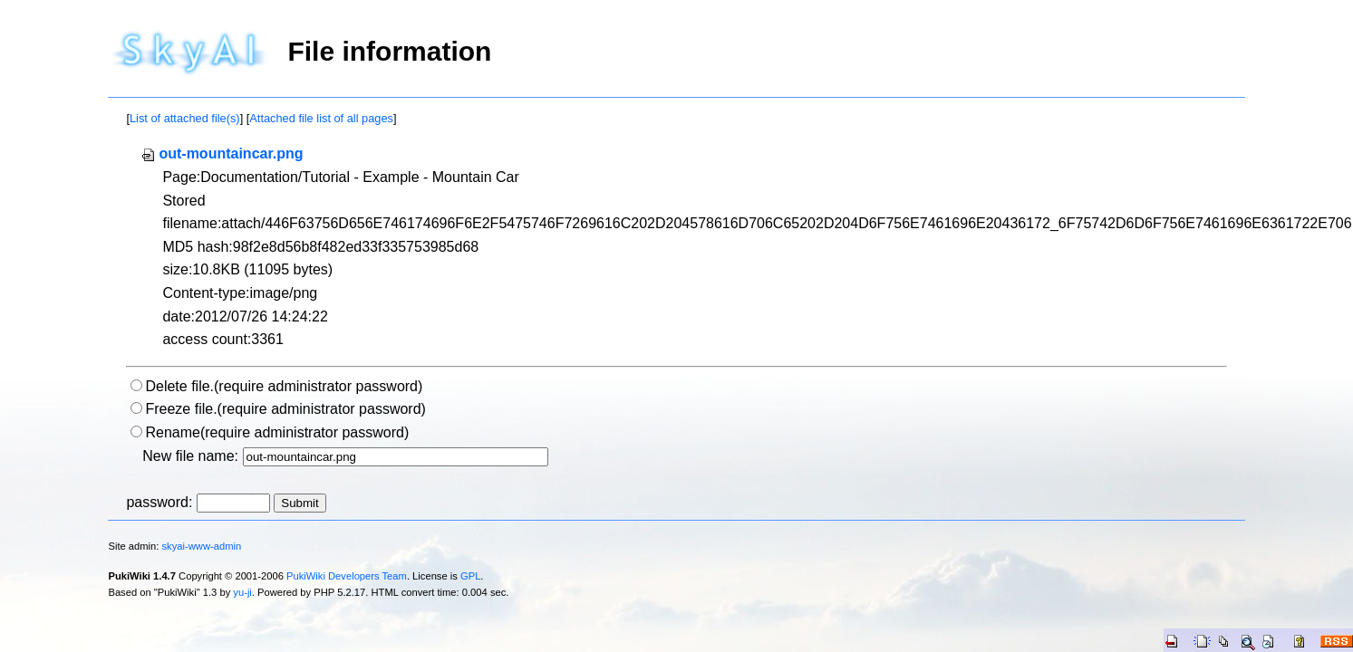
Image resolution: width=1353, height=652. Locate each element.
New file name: (190, 456)
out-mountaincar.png (221, 153)
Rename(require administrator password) (277, 432)
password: (159, 502)
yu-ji (242, 592)
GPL (470, 575)
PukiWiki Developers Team (346, 575)
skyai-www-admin (202, 546)
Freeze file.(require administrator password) (285, 409)
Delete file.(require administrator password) (283, 386)
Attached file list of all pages (321, 118)
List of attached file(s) (185, 118)
